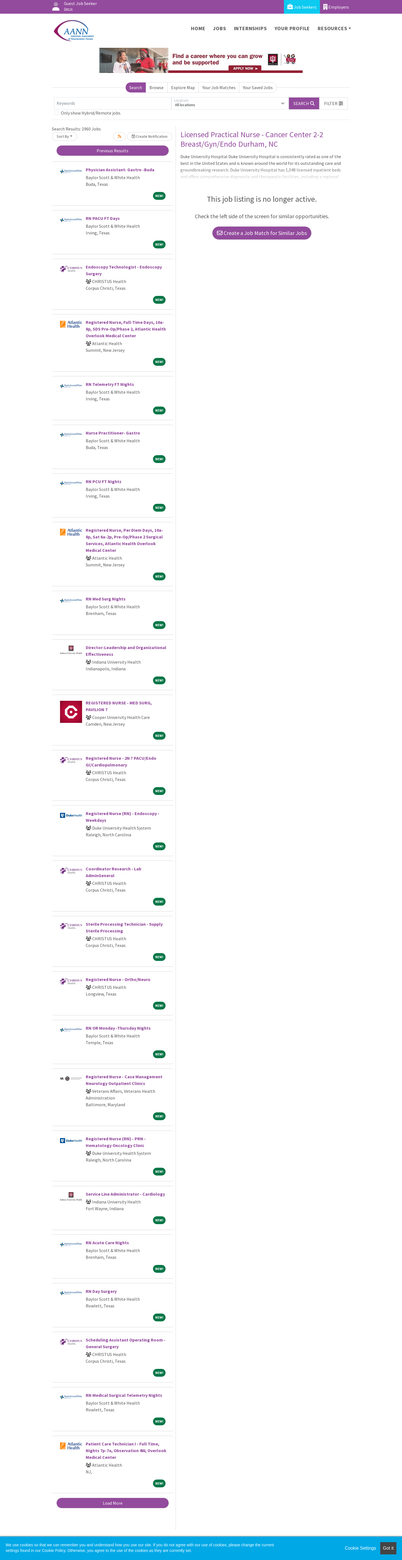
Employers (336, 6)
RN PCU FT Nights (103, 481)
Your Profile (292, 28)
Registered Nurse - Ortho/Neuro (118, 979)
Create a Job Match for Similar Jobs (262, 232)
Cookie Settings (360, 1548)
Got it (388, 1548)
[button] (333, 103)
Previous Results (112, 150)
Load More (113, 1503)
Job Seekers (302, 6)
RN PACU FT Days (103, 218)
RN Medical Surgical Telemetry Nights (124, 1395)
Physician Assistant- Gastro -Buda (120, 169)
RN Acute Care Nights (107, 1242)
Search (135, 87)
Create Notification (150, 136)
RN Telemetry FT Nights (110, 384)
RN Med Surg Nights (106, 599)
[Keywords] (112, 103)
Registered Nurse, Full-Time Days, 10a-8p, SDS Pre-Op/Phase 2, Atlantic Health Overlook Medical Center (126, 328)
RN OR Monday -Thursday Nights (118, 1028)
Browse (156, 87)
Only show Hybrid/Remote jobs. (91, 113)
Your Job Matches (219, 87)
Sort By (63, 136)
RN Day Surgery (101, 1291)
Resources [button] (332, 28)
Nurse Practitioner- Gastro (113, 433)
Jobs (219, 28)
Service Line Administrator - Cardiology (125, 1194)
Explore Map (183, 87)
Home (198, 28)
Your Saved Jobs (258, 87)
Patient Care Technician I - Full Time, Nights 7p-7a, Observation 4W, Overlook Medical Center (126, 1450)
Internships (250, 28)
